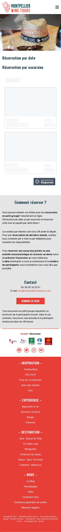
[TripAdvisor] (41, 350)
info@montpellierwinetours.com (34, 290)
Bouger (30, 417)
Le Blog (30, 481)
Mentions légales (30, 507)
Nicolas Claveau (16, 519)
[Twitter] (26, 350)
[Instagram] (34, 350)
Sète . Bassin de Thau (30, 438)
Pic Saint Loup (30, 443)
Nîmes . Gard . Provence (30, 459)
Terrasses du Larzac (30, 454)
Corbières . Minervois (30, 465)
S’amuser (30, 422)
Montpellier (30, 449)
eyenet (41, 521)
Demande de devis (30, 301)
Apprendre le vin (30, 406)
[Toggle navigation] (57, 7)
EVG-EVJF (30, 374)
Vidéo (31, 491)
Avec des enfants (31, 385)
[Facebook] (19, 350)
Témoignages (31, 486)
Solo (30, 390)
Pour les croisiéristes (30, 380)
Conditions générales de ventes (30, 502)
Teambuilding (30, 369)
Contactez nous (31, 497)
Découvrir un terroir (30, 412)
